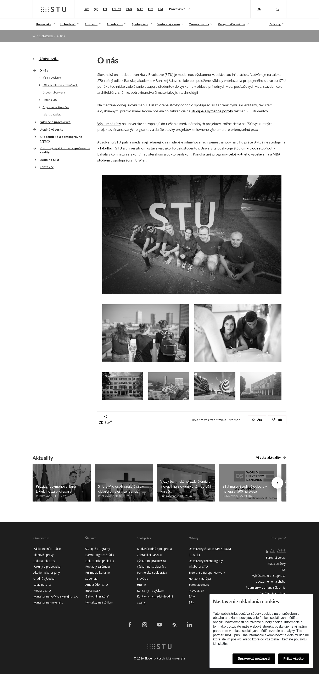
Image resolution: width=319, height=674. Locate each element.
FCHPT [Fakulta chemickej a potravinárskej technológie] (116, 9)
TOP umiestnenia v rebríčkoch (60, 85)
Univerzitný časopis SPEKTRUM (210, 549)
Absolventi (115, 24)
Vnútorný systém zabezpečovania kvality (65, 150)
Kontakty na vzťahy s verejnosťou (55, 596)
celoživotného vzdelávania (249, 154)
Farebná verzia (276, 558)
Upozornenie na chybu (271, 581)
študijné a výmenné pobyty (212, 111)
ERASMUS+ (93, 591)
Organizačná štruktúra (56, 107)
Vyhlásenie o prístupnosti (269, 576)
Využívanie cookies (273, 593)
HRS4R (141, 585)
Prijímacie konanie (97, 572)
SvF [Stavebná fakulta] (86, 9)
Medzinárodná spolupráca (154, 549)
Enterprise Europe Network (207, 572)
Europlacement (199, 585)
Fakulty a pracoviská (55, 122)
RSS (283, 570)
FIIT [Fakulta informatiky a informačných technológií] (150, 9)
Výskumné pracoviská (151, 561)
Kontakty (47, 167)
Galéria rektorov (44, 561)
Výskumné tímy (109, 123)
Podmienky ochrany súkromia (266, 587)
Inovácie (142, 578)
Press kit (194, 555)
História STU (50, 100)
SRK (191, 602)
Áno (257, 419)
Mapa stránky (276, 564)
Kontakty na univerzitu (48, 602)
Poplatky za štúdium (98, 566)
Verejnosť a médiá (231, 24)
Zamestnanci (199, 24)
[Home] (34, 36)
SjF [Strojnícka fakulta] (96, 9)
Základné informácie (47, 549)
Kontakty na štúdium (99, 602)
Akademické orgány (46, 572)
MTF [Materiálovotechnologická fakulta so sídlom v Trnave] (140, 9)
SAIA (192, 596)
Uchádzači (67, 24)
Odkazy (275, 24)
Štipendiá (91, 578)
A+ (272, 550)
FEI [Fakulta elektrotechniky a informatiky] (105, 9)
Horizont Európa (200, 578)
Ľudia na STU (49, 160)
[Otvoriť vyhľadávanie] (277, 9)
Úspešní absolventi (54, 92)
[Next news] (277, 483)
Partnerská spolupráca (152, 572)
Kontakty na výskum (150, 591)
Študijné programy (97, 549)
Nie (277, 419)
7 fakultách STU (109, 148)
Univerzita (43, 24)
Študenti (91, 24)
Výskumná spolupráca (151, 566)
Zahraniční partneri (149, 555)
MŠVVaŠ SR (196, 591)
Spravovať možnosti (254, 658)
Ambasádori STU (96, 585)
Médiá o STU (42, 591)
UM (160, 9)
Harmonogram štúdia (99, 555)
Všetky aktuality (268, 457)
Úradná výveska (51, 129)
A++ (281, 550)
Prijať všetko (294, 658)
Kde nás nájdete (52, 114)
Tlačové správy (43, 555)
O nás (44, 70)
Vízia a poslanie (52, 77)
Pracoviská (177, 9)
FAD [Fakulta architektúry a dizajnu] (129, 9)
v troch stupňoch (260, 148)
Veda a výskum (168, 24)
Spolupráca (140, 24)
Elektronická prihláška (99, 561)
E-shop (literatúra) (97, 596)
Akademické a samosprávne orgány (61, 139)
